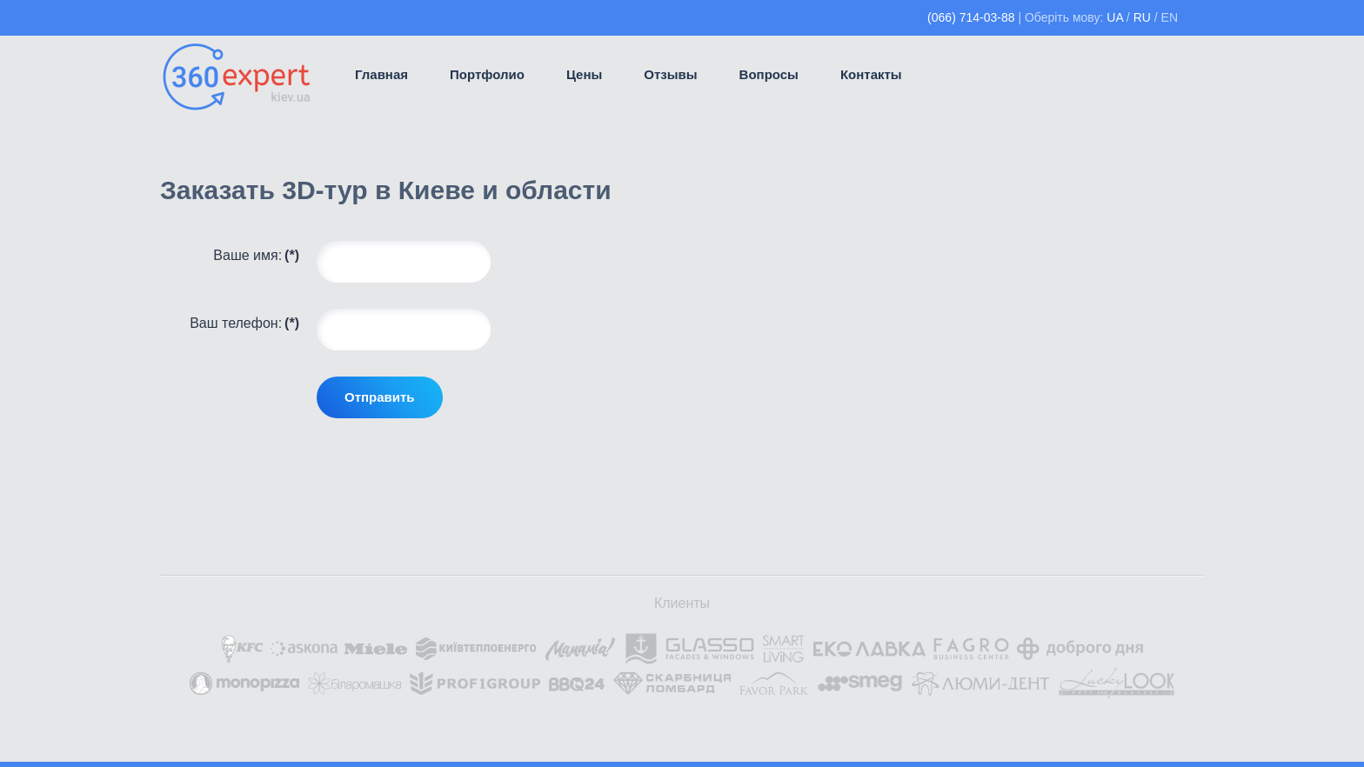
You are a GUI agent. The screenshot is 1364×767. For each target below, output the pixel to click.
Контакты (871, 74)
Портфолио (487, 74)
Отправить (379, 397)
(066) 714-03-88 (970, 17)
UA (1115, 17)
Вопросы (769, 74)
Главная (381, 74)
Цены (584, 74)
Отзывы (670, 74)
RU (1142, 17)
